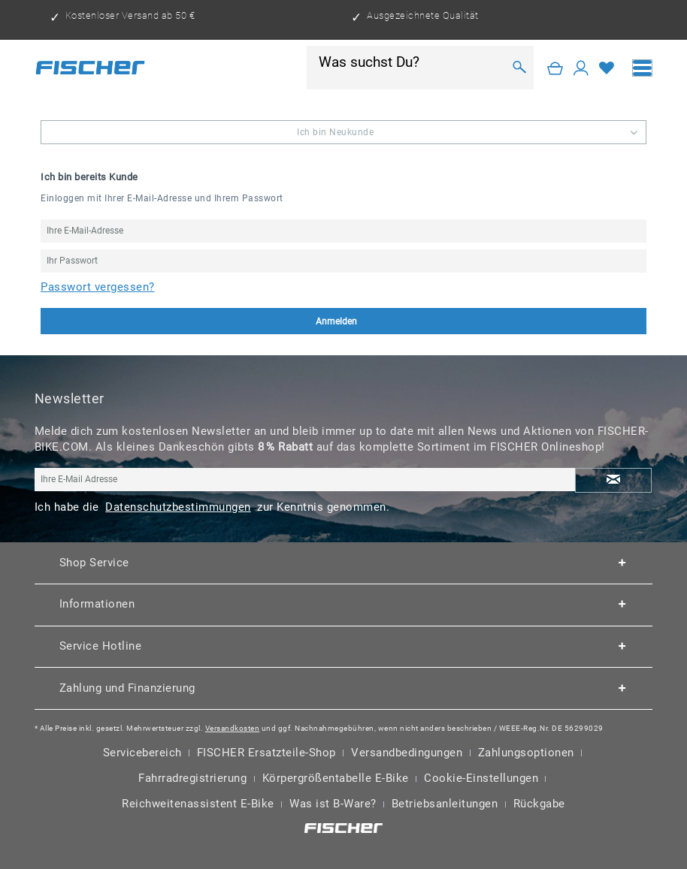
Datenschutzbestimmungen (178, 507)
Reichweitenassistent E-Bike (198, 803)
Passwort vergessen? (98, 287)
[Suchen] (520, 68)
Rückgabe (539, 803)
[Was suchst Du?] (410, 61)
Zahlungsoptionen (526, 752)
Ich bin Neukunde (335, 132)
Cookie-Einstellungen (481, 778)
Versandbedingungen (406, 752)
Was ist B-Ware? (333, 803)
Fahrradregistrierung (192, 778)
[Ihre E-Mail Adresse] (305, 480)
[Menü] (642, 68)
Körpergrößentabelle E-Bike (335, 778)
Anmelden (420, 322)
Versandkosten (232, 728)
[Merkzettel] (606, 68)
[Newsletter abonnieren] (613, 480)
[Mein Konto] (581, 68)
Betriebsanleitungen (445, 803)
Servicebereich (142, 752)
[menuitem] (642, 68)
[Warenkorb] (555, 68)
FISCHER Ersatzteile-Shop (266, 752)
